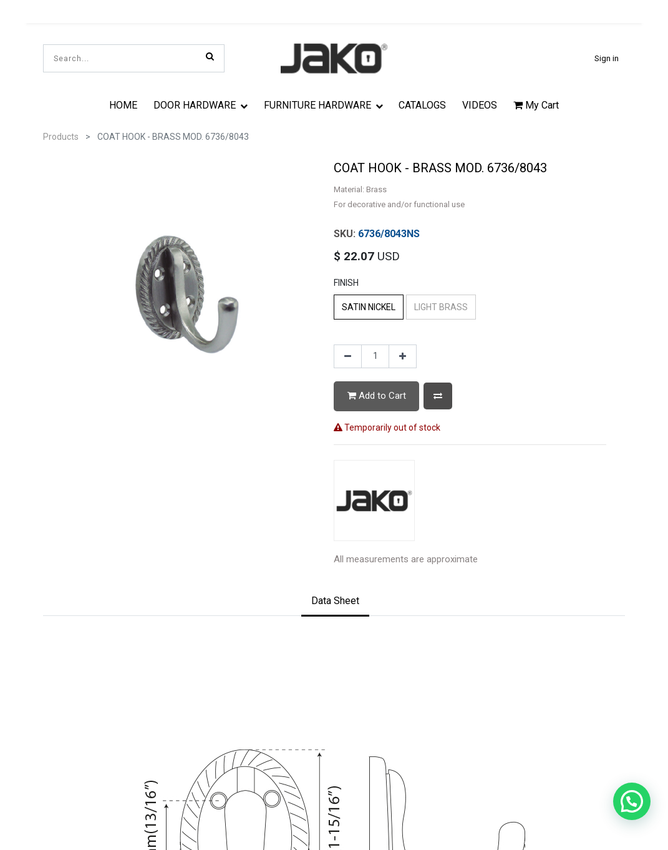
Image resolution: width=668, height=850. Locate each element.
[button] (438, 396)
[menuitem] (124, 105)
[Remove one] (348, 356)
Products (61, 137)
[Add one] (403, 356)
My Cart (536, 105)
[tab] (335, 602)
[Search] (210, 56)
